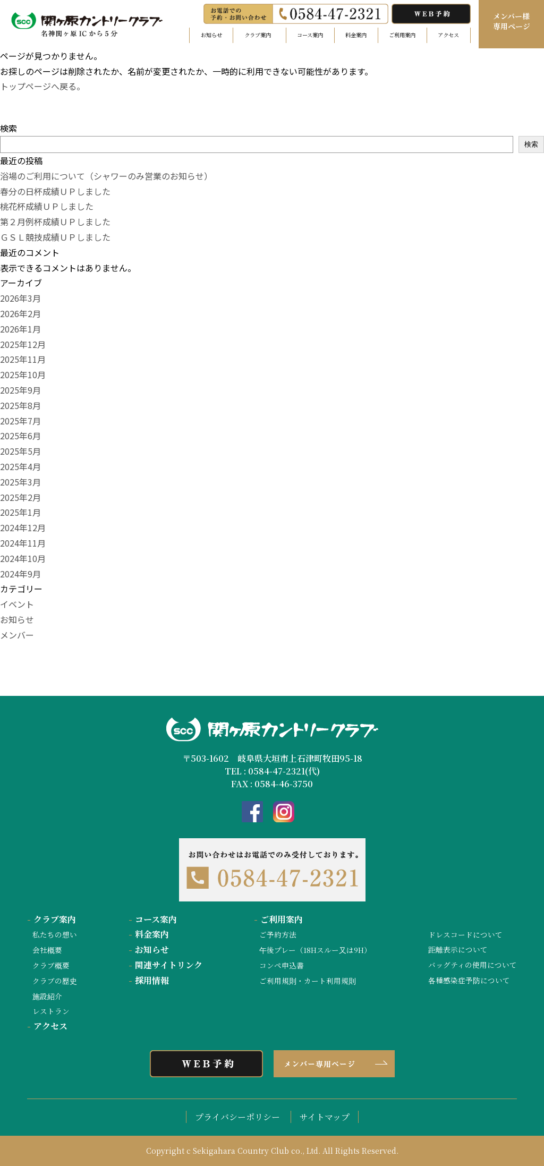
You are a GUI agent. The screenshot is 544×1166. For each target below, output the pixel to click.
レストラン (51, 1011)
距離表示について (458, 949)
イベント (17, 604)
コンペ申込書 (281, 965)
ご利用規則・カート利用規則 (307, 980)
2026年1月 (20, 328)
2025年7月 (20, 420)
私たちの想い (54, 934)
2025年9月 (20, 390)
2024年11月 (23, 543)
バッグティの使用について (472, 964)
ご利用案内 (402, 35)
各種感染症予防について (469, 980)
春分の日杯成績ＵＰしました (55, 191)
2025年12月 (23, 344)
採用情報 (149, 980)
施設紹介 (47, 996)
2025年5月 (20, 451)
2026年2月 (20, 313)
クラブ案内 (51, 919)
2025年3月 (20, 481)
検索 (8, 128)
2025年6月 (20, 435)
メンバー (17, 634)
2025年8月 (20, 405)
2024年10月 (23, 558)
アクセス (448, 35)
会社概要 (47, 949)
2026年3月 (20, 298)
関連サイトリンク (165, 965)
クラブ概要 (51, 965)
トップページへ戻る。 (42, 86)
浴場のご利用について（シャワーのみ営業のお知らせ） (106, 175)
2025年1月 (20, 512)
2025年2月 (20, 497)
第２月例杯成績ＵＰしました (55, 221)
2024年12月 (23, 527)
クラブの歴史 (54, 980)
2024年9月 (20, 573)
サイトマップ (325, 1117)
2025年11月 (23, 359)
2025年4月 (20, 466)
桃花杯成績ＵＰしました (47, 206)
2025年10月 (23, 374)
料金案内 (356, 35)
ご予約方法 (277, 934)
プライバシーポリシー (237, 1117)
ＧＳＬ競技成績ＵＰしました (55, 237)
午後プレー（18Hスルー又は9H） (315, 949)
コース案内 (310, 35)
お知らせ (211, 35)
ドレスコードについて (465, 934)
